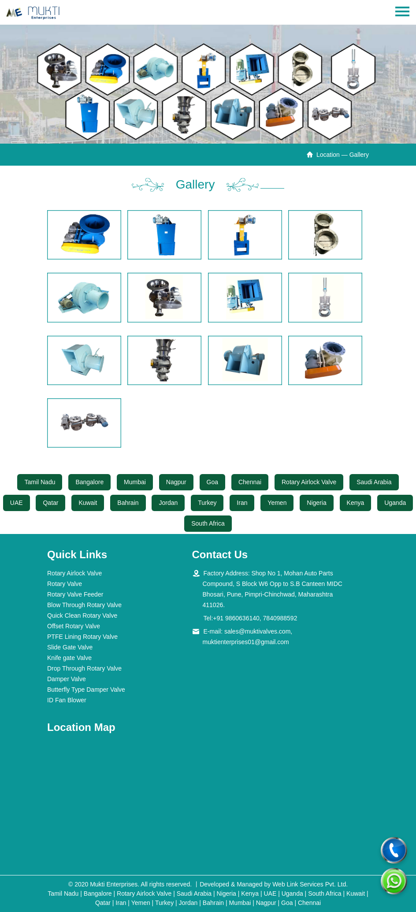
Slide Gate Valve (70, 647)
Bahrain (127, 502)
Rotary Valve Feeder (75, 594)
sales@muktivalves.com (257, 631)
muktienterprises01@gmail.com (246, 641)
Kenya (355, 502)
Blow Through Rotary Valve (84, 604)
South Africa (208, 523)
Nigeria (316, 502)
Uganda (395, 502)
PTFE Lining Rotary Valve (82, 636)
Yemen (276, 502)
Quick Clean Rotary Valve (82, 615)
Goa (212, 482)
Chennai (249, 482)
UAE (16, 502)
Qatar (50, 502)
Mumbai (135, 482)
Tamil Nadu (39, 482)
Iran (242, 502)
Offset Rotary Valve (73, 626)
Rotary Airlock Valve (309, 482)
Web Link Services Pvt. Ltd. (310, 884)
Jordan (168, 502)
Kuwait (87, 502)
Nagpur (176, 482)
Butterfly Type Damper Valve (86, 689)
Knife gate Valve (69, 657)
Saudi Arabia (374, 482)
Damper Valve (66, 678)
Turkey (207, 502)
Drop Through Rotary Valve (84, 668)
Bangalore (89, 482)
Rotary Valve (64, 583)
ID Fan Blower (66, 700)
